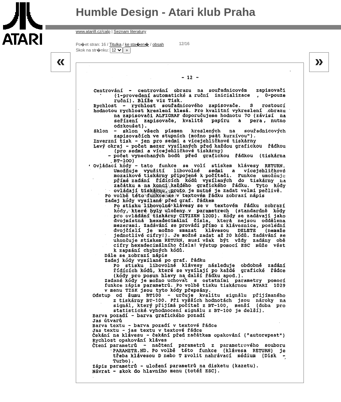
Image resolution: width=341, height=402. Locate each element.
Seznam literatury (130, 31)
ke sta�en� (137, 44)
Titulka (115, 44)
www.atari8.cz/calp (93, 31)
